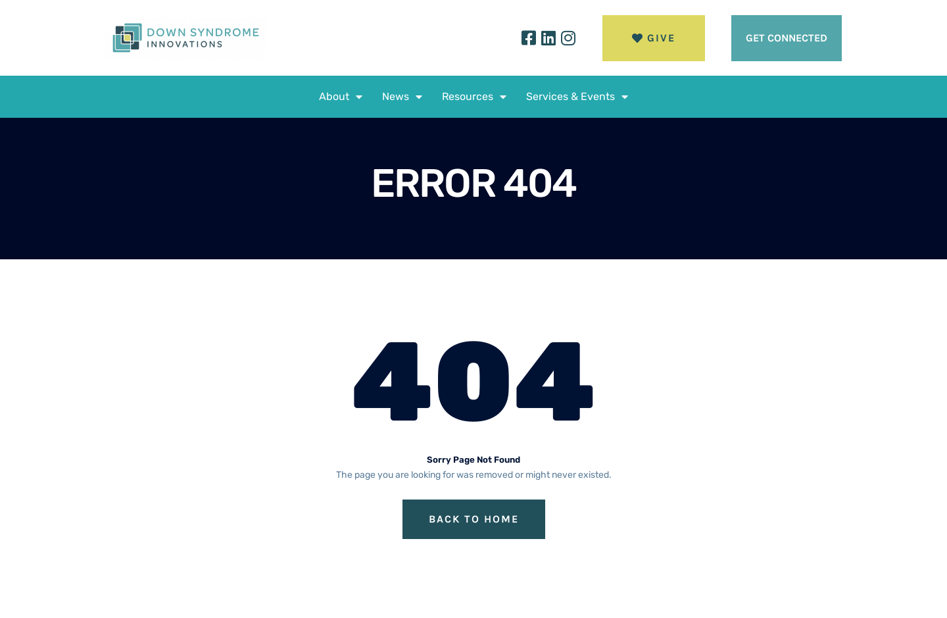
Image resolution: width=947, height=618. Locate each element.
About (340, 97)
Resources (474, 97)
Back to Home (474, 519)
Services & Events (577, 97)
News (402, 97)
